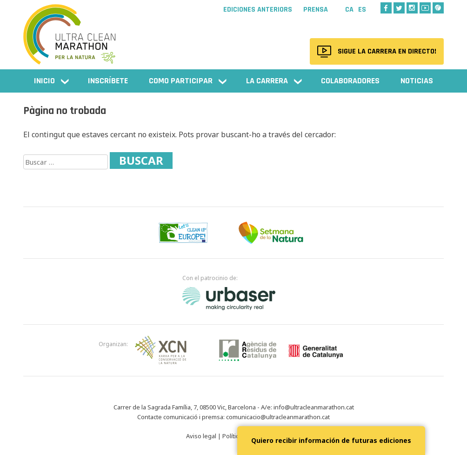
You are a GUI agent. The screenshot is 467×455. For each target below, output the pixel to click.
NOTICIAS (416, 80)
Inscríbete (108, 80)
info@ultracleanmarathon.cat (314, 407)
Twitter (399, 7)
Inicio (44, 80)
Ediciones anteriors (257, 9)
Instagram (412, 7)
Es (362, 9)
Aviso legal (201, 436)
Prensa (315, 9)
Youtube (425, 7)
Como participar (181, 80)
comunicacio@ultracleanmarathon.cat (278, 417)
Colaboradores (350, 80)
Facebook (386, 7)
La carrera (267, 80)
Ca (349, 9)
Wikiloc (438, 7)
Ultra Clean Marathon (69, 30)
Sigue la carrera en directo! (384, 51)
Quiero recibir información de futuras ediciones (331, 440)
